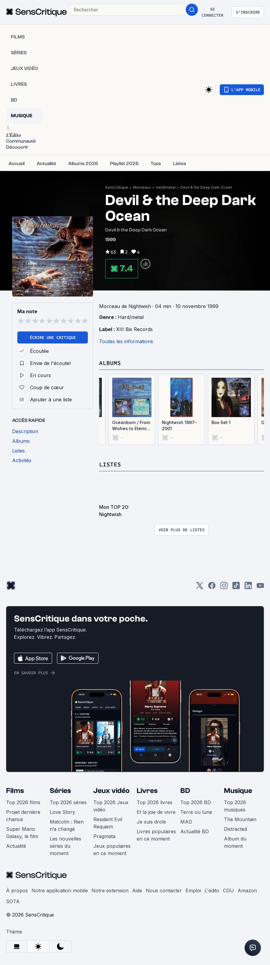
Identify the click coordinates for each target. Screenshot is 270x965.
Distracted (235, 829)
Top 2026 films (23, 802)
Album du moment (235, 842)
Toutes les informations (126, 341)
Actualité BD (194, 831)
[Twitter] (199, 587)
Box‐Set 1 (221, 422)
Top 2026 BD (195, 802)
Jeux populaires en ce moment (112, 849)
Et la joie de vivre (156, 812)
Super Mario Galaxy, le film (22, 832)
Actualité (16, 846)
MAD (186, 822)
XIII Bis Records (134, 329)
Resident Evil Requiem (107, 823)
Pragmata (104, 836)
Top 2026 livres (154, 802)
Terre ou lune (196, 812)
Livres (147, 791)
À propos (17, 890)
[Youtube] (260, 587)
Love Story (62, 812)
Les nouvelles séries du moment (65, 846)
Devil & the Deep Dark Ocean (206, 187)
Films (15, 791)
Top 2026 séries (68, 802)
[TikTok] (236, 587)
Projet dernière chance (23, 815)
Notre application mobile (60, 890)
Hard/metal (165, 187)
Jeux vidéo (111, 791)
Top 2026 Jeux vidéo (110, 806)
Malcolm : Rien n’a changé (67, 825)
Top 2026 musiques (235, 806)
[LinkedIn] (248, 587)
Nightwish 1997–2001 (179, 425)
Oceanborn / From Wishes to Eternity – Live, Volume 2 (131, 426)
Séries (60, 791)
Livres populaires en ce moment (156, 835)
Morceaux (142, 187)
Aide (137, 890)
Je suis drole (151, 822)
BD (185, 791)
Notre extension (110, 890)
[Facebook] (211, 587)
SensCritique (116, 187)
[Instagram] (224, 587)
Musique (238, 791)
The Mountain (240, 819)
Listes (110, 464)
